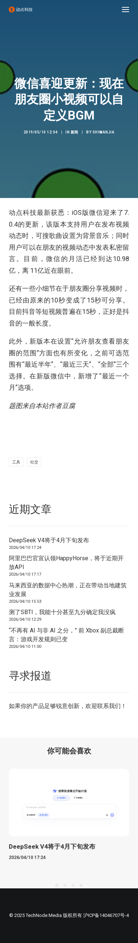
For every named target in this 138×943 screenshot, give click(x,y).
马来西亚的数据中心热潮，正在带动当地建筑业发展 (68, 590)
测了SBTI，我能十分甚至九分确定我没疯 (62, 612)
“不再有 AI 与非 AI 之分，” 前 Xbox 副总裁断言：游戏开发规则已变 (66, 635)
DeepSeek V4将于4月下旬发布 (49, 540)
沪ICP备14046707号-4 (106, 915)
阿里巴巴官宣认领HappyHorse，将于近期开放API (66, 562)
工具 (16, 462)
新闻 (74, 132)
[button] (125, 9)
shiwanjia (103, 132)
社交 (34, 462)
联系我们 (109, 705)
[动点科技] (20, 9)
